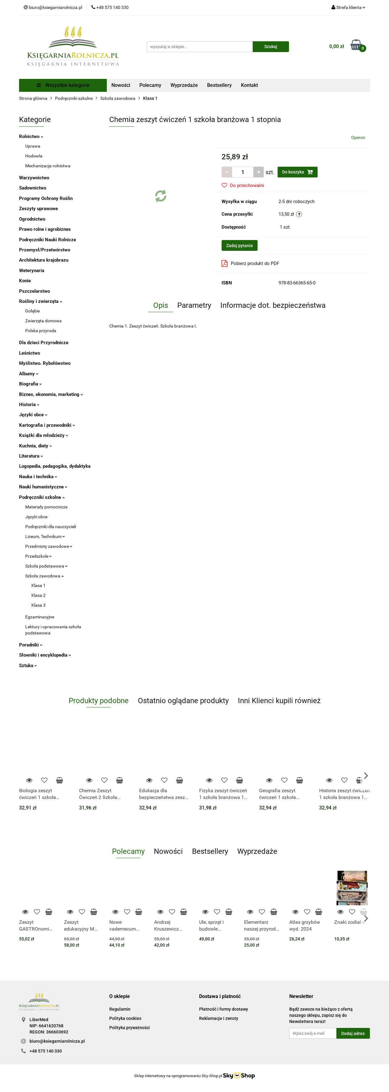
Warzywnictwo (34, 178)
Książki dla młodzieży (43, 435)
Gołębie (32, 310)
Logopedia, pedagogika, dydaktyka (54, 466)
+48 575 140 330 (46, 1051)
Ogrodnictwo (32, 219)
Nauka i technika (38, 476)
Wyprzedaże (184, 85)
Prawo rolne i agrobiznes (45, 229)
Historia (29, 404)
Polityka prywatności (129, 1027)
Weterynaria (31, 270)
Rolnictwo (31, 136)
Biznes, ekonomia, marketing (51, 394)
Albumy (28, 374)
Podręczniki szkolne (42, 497)
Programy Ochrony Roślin (46, 198)
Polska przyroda (40, 330)
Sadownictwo (32, 188)
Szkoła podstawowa (46, 566)
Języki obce (33, 415)
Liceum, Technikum (45, 536)
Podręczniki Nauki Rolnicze (47, 239)
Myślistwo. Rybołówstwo (44, 363)
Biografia (30, 384)
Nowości (120, 85)
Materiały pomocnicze (46, 506)
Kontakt (249, 85)
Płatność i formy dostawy (223, 1009)
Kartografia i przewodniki (47, 425)
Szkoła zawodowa (44, 575)
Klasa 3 (38, 605)
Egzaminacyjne (39, 616)
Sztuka (28, 665)
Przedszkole (38, 556)
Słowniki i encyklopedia (45, 655)
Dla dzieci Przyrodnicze (43, 342)
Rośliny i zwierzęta (40, 301)
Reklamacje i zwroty (218, 1018)
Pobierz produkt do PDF (250, 263)
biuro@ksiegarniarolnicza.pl (57, 1041)
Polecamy (150, 85)
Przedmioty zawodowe (48, 546)
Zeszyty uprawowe (38, 208)
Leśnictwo (29, 353)
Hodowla (33, 155)
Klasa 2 (38, 595)
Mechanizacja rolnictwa (47, 165)
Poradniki (30, 645)
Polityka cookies (125, 1018)
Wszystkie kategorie (63, 85)
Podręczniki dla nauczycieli (50, 526)
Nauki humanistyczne (43, 487)
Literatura (31, 456)
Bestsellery (219, 85)
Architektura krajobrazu (43, 260)
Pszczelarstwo (34, 291)
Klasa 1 (38, 585)
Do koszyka (297, 172)
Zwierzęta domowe (43, 320)
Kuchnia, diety (35, 446)
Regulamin (119, 1009)
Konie (25, 280)
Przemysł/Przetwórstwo (44, 250)
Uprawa (32, 146)
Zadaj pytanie (239, 245)
